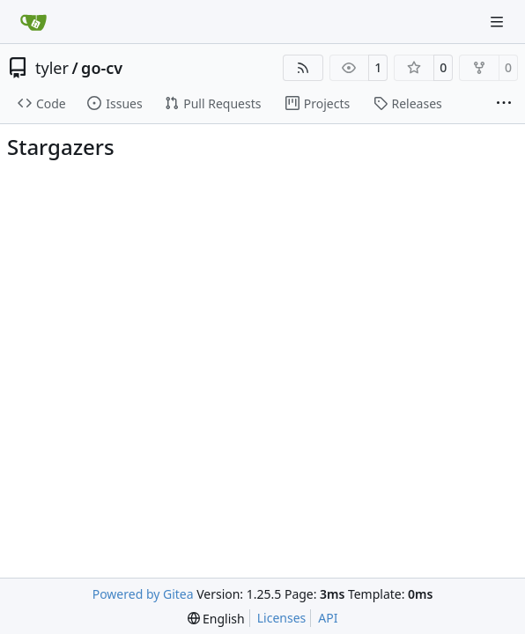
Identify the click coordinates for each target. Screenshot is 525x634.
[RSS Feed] (303, 68)
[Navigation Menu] (498, 21)
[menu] (216, 618)
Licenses (282, 617)
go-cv (101, 68)
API (327, 617)
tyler (52, 68)
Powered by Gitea (143, 594)
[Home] (33, 22)
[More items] (504, 104)
